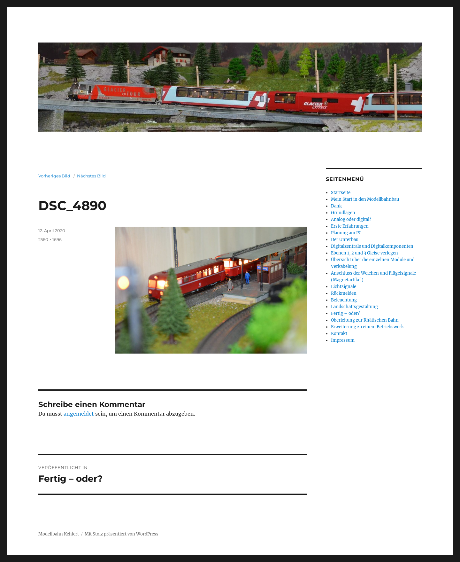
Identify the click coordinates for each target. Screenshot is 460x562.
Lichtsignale (343, 286)
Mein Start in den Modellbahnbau (365, 199)
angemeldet (79, 413)
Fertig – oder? (345, 313)
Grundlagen (343, 212)
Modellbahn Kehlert (58, 534)
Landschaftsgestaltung (354, 306)
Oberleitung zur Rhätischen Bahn (365, 320)
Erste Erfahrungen (350, 226)
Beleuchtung (344, 300)
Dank (336, 206)
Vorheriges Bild (54, 175)
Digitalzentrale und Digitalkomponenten (372, 246)
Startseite (340, 192)
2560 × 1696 (50, 239)
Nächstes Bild (91, 175)
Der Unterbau (344, 239)
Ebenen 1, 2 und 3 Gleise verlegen (364, 253)
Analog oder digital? (351, 219)
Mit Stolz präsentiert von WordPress (121, 534)
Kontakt (339, 333)
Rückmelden (343, 293)
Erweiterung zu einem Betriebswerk (367, 327)
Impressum (343, 340)
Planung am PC (346, 233)
